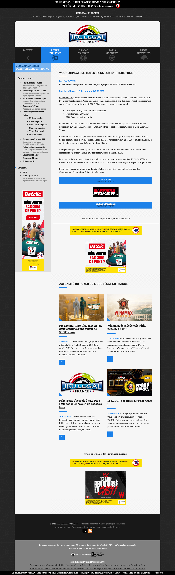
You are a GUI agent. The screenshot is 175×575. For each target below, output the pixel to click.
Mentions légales (62, 527)
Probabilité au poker (38, 124)
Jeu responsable (104, 527)
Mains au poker (36, 118)
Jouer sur (105, 180)
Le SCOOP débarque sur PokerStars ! (129, 402)
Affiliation (90, 527)
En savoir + (146, 572)
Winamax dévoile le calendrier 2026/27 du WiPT (126, 327)
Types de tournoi (36, 131)
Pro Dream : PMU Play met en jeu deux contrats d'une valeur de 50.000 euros (80, 329)
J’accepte (159, 572)
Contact (116, 527)
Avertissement (78, 527)
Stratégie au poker (37, 128)
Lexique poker (35, 134)
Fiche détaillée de (105, 205)
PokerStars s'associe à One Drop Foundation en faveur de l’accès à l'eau (80, 404)
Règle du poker (35, 121)
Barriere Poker (66, 97)
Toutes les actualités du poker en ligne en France (105, 454)
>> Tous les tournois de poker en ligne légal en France (106, 218)
